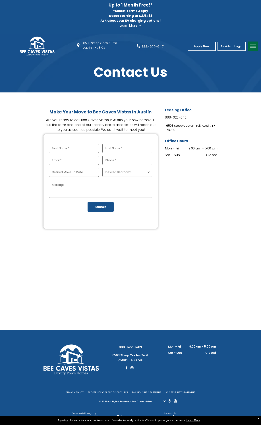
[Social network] (164, 401)
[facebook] (126, 368)
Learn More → (131, 25)
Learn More (193, 420)
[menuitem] (75, 392)
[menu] (253, 46)
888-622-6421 (153, 46)
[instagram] (132, 368)
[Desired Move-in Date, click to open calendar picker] (74, 172)
